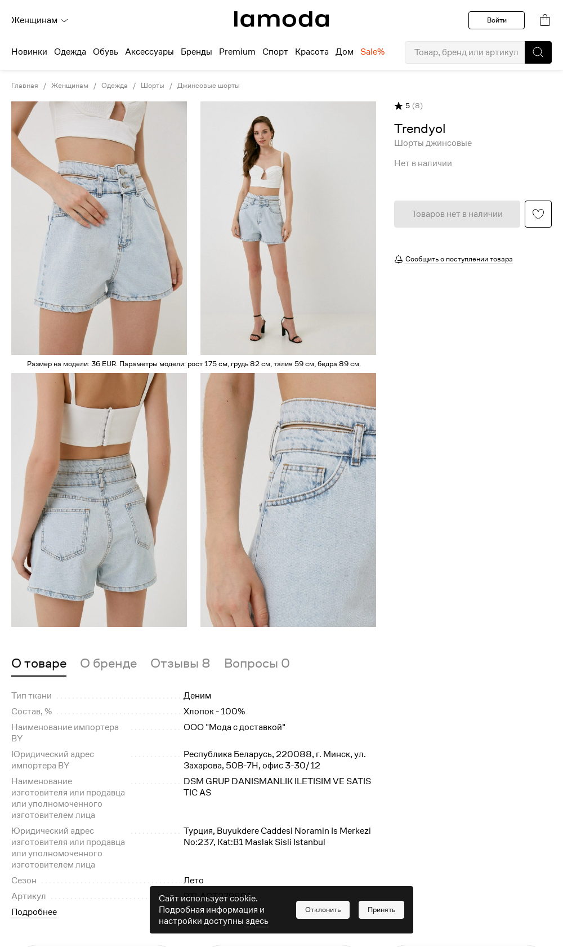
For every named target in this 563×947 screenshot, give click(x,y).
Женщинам (40, 20)
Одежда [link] (114, 85)
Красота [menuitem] (312, 51)
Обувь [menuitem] (105, 51)
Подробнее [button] (34, 912)
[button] (538, 52)
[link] (281, 19)
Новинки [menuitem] (29, 51)
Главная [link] (24, 85)
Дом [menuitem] (345, 51)
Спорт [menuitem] (275, 51)
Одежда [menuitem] (70, 51)
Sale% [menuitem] (372, 51)
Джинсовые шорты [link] (208, 85)
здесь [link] (257, 921)
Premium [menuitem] (237, 51)
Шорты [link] (152, 85)
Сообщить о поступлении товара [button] (459, 259)
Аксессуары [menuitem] (149, 51)
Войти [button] (497, 20)
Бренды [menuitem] (196, 51)
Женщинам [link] (69, 85)
